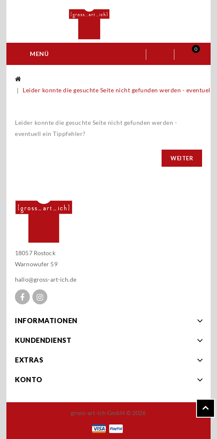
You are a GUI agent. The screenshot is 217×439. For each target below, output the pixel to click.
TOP (205, 408)
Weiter (182, 158)
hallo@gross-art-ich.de (45, 279)
